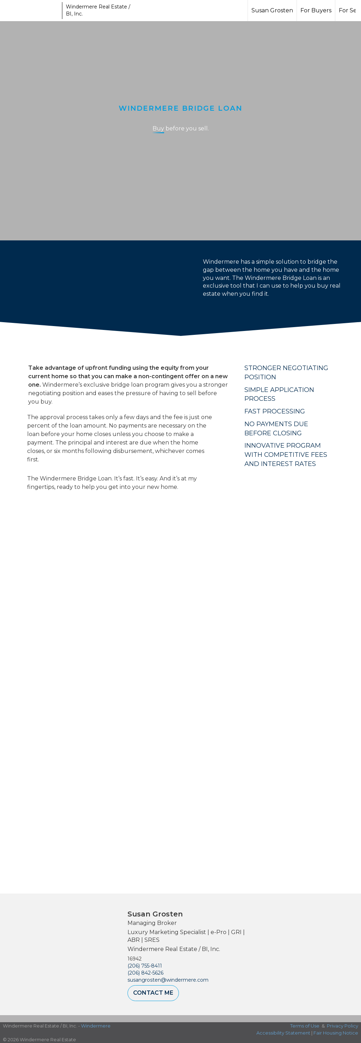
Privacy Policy (342, 1026)
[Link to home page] (31, 10)
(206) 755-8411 (144, 966)
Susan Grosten (272, 10)
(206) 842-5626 (145, 973)
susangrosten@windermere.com (167, 980)
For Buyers (315, 10)
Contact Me (153, 992)
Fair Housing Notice (335, 1033)
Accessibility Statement (283, 1033)
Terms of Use (304, 1026)
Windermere (96, 1026)
